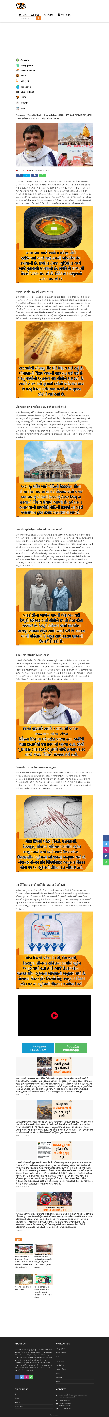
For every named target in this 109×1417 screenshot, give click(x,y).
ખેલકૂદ (58, 1373)
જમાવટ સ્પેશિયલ (61, 1353)
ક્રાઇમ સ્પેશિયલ (61, 1369)
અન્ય (58, 1381)
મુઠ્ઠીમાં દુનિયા (60, 1365)
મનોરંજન (59, 1377)
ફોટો (16, 1394)
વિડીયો (17, 1398)
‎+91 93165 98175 (64, 1400)
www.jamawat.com (64, 1408)
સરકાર (58, 1357)
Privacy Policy (19, 1406)
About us (17, 1402)
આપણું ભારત (60, 1361)
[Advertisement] (54, 39)
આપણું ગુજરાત (60, 1349)
